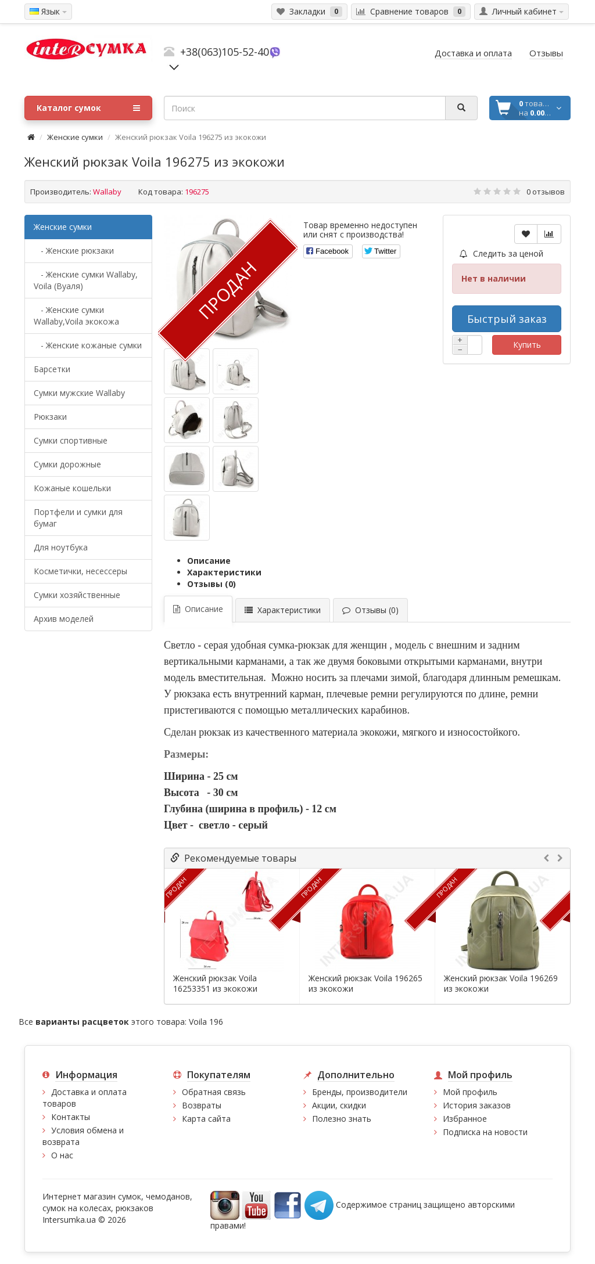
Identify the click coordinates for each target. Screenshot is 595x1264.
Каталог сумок (88, 108)
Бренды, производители (359, 1091)
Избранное (465, 1118)
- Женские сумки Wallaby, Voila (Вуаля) (86, 280)
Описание (209, 560)
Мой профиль (470, 1091)
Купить (527, 344)
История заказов (477, 1105)
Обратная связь (214, 1091)
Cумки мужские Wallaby (79, 392)
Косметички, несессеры (80, 571)
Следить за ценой (501, 253)
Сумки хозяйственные (77, 594)
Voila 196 (206, 1021)
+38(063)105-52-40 (224, 52)
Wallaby (107, 191)
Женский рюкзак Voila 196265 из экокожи (365, 983)
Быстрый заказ (507, 319)
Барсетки (52, 368)
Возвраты (201, 1105)
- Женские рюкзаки (74, 250)
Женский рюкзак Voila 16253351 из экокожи (215, 983)
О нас (62, 1155)
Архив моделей (64, 618)
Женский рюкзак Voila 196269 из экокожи (501, 983)
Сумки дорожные (67, 464)
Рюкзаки (50, 416)
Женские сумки (75, 137)
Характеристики (224, 572)
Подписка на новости (485, 1131)
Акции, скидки (339, 1105)
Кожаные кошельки (72, 488)
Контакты (70, 1116)
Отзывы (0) (211, 583)
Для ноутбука (61, 547)
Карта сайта (206, 1118)
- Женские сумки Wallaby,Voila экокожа (76, 315)
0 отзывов (545, 191)
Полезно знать (341, 1118)
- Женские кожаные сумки (88, 345)
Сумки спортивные (70, 440)
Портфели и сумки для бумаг (78, 517)
